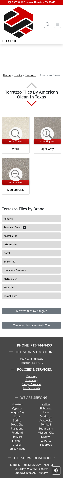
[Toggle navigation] (57, 24)
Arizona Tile (13, 244)
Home (7, 75)
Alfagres (11, 218)
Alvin (46, 412)
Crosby (17, 444)
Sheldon (17, 440)
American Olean (15, 227)
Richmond (45, 408)
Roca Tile (11, 287)
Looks (18, 75)
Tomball (46, 424)
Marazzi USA (13, 278)
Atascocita (45, 420)
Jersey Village (17, 448)
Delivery (31, 376)
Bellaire (17, 436)
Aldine (46, 404)
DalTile (10, 253)
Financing (31, 380)
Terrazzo (30, 75)
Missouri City (46, 432)
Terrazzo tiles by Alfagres (31, 311)
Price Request (16, 141)
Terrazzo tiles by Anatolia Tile (31, 325)
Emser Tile (12, 261)
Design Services (31, 384)
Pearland (17, 432)
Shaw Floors (13, 296)
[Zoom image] (16, 134)
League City (17, 412)
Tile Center (19, 24)
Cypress (17, 408)
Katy (17, 416)
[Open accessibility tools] (56, 470)
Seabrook (46, 444)
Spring (17, 420)
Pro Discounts (31, 388)
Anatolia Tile (13, 236)
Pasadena (17, 428)
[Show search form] (47, 24)
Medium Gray (15, 190)
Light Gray (47, 149)
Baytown (45, 436)
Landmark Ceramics (17, 270)
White (15, 149)
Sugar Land (46, 428)
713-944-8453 (41, 345)
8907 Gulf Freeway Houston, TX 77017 (31, 361)
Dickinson (46, 416)
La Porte (46, 440)
